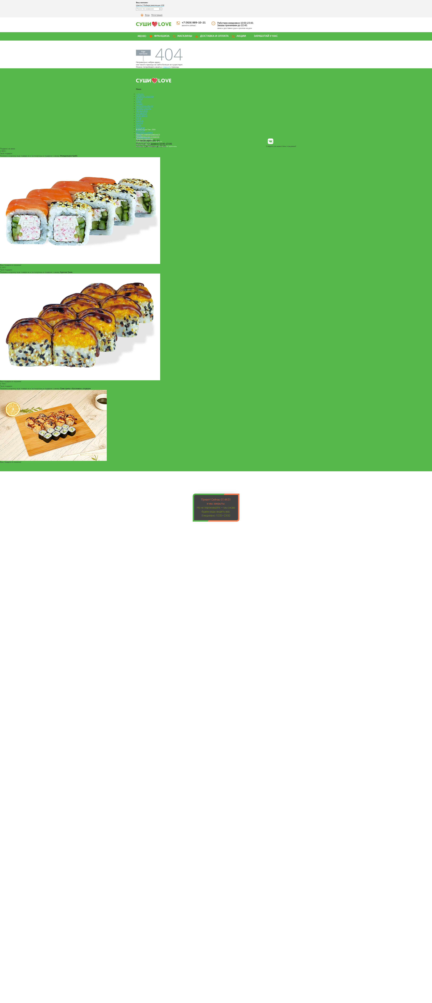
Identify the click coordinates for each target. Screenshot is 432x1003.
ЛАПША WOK (142, 111)
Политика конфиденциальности (148, 134)
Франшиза (140, 128)
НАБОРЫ (140, 94)
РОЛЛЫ (139, 99)
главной (166, 67)
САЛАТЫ (139, 120)
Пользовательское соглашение (147, 137)
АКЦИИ (241, 35)
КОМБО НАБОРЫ (143, 108)
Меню (138, 125)
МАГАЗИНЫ (184, 35)
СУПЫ (138, 118)
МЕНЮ (142, 36)
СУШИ (139, 101)
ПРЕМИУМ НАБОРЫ (144, 96)
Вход (147, 15)
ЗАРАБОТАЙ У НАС (266, 35)
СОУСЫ (139, 123)
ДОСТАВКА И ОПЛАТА (214, 35)
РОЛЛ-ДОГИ (141, 116)
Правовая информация (144, 139)
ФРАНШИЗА (161, 35)
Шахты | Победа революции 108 (150, 5)
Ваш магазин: (142, 2)
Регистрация (156, 15)
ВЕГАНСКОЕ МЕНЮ (144, 106)
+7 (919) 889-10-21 (194, 22)
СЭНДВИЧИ (141, 113)
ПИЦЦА (139, 104)
